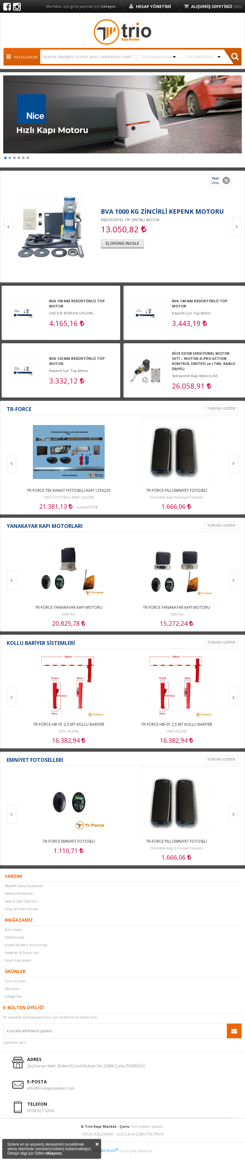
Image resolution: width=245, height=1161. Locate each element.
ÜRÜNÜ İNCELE (122, 243)
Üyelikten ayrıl (14, 1042)
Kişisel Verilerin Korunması (26, 944)
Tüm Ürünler (15, 981)
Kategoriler (13, 996)
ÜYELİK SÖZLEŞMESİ (97, 1134)
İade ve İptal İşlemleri (21, 901)
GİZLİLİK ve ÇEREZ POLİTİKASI (140, 1134)
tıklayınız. (54, 1153)
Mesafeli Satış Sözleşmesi (24, 885)
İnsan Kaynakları (18, 960)
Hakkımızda (14, 937)
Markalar (12, 988)
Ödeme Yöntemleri (19, 893)
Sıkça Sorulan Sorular (22, 908)
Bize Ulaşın (14, 929)
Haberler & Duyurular (22, 952)
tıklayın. (108, 6)
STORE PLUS (105, 1150)
